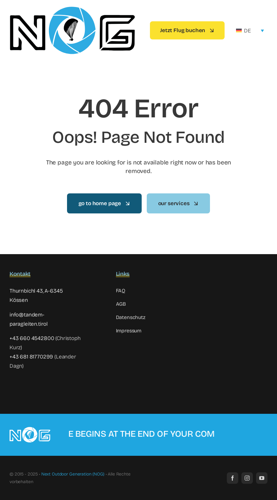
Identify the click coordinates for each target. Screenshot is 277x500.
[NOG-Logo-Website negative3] (32, 429)
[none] (250, 30)
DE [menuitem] (247, 30)
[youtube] (261, 478)
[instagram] (247, 478)
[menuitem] (250, 30)
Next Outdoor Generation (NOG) (73, 474)
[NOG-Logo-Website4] (72, 7)
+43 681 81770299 (31, 356)
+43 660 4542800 (32, 338)
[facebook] (232, 478)
